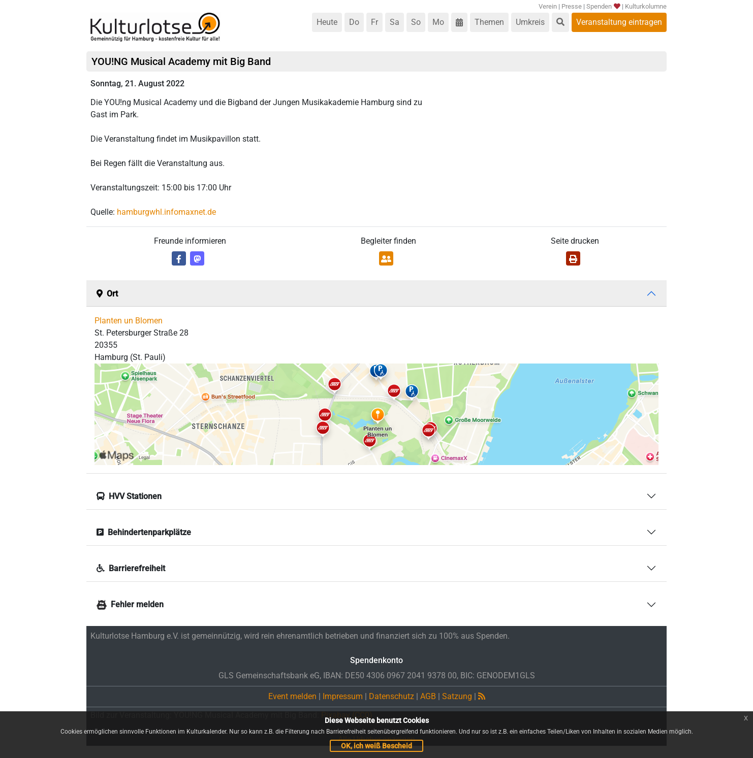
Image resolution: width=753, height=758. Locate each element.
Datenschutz (391, 696)
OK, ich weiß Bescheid (376, 746)
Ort (107, 294)
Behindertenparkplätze (144, 532)
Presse (571, 6)
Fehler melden (130, 604)
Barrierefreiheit (131, 568)
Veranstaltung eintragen (619, 22)
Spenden (602, 6)
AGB (428, 696)
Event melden (292, 696)
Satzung (457, 696)
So (416, 22)
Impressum (343, 696)
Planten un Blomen (129, 320)
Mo (438, 22)
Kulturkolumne (646, 6)
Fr (374, 22)
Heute (327, 22)
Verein (548, 6)
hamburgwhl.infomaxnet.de (166, 212)
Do (354, 22)
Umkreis (530, 22)
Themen (489, 22)
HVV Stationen (129, 496)
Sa (394, 22)
